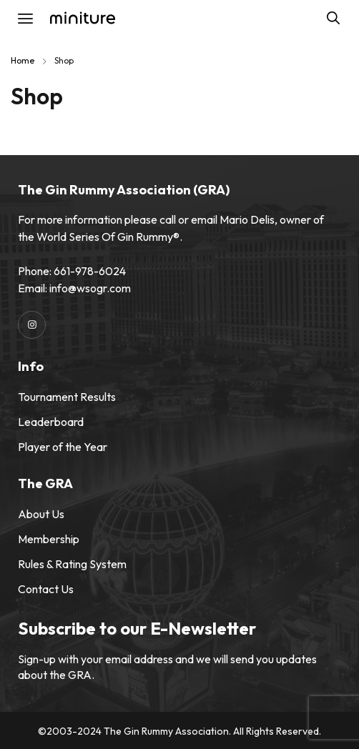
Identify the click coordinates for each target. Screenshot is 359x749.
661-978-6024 (90, 271)
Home (22, 60)
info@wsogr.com (90, 288)
